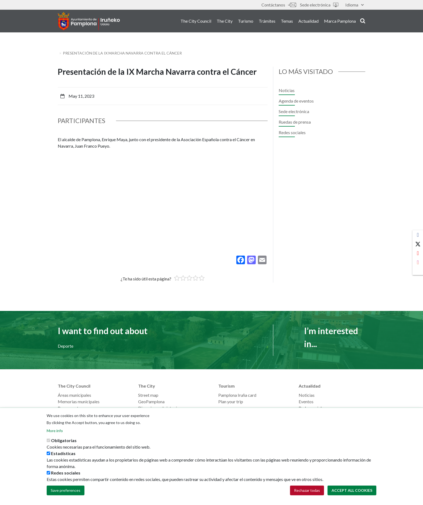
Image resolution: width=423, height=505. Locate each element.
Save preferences (65, 490)
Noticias (287, 90)
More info (55, 430)
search (362, 20)
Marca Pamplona (340, 21)
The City (225, 21)
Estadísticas (63, 453)
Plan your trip (230, 401)
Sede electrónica (319, 4)
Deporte (65, 345)
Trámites (267, 21)
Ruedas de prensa (295, 121)
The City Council (195, 21)
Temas (287, 21)
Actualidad (308, 21)
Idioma (354, 4)
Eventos (306, 401)
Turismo (245, 21)
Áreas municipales (74, 395)
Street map (148, 395)
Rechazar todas (307, 490)
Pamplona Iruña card (237, 395)
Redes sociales (292, 132)
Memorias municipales (79, 401)
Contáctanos (278, 4)
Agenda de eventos (296, 100)
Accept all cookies (352, 490)
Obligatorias (64, 440)
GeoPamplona (151, 401)
